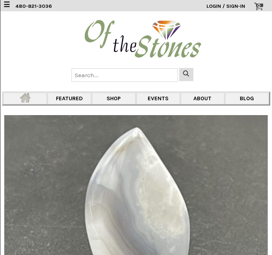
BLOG (247, 98)
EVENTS (158, 98)
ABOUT (202, 98)
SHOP (114, 98)
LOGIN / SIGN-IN (225, 6)
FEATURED (69, 98)
